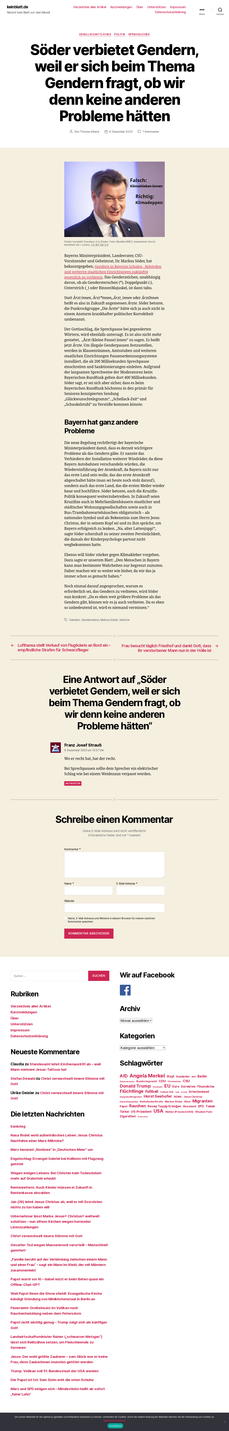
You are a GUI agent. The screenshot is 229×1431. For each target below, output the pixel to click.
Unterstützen (156, 7)
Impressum (178, 7)
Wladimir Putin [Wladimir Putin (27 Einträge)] (203, 1112)
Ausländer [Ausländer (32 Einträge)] (183, 1077)
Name (69, 884)
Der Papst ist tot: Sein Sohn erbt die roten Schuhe (53, 1380)
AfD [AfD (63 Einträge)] (124, 1076)
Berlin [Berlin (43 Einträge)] (202, 1077)
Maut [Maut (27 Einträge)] (187, 1102)
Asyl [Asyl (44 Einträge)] (170, 1077)
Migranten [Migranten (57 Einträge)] (202, 1101)
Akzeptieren (115, 1426)
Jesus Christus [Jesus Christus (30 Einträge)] (192, 1097)
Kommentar (72, 849)
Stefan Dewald (23, 1079)
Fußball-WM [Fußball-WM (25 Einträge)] (166, 1092)
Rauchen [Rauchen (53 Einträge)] (137, 1106)
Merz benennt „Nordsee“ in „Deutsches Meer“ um (53, 1150)
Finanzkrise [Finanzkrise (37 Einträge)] (205, 1087)
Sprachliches (140, 34)
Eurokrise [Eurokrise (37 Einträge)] (188, 1087)
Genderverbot (91, 620)
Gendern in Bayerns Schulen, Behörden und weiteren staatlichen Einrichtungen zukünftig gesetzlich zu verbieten (113, 272)
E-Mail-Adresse (127, 884)
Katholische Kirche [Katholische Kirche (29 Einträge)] (151, 1102)
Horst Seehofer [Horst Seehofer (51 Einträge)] (158, 1096)
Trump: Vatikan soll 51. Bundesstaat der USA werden (56, 1371)
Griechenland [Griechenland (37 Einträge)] (199, 1092)
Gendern (74, 620)
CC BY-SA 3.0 (99, 245)
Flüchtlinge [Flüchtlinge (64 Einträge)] (131, 1091)
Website (69, 901)
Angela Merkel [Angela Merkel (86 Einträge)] (147, 1076)
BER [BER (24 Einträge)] (194, 1077)
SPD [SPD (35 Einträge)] (201, 1107)
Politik (119, 34)
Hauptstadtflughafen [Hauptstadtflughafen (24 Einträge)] (131, 1097)
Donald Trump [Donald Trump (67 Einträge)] (135, 1086)
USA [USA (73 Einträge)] (158, 1111)
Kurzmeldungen (121, 7)
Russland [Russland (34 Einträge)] (189, 1107)
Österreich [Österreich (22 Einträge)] (143, 1117)
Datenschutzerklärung (170, 12)
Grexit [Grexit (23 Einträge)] (184, 1092)
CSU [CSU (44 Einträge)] (186, 1081)
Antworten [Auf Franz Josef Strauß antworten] (72, 783)
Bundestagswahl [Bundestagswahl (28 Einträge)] (146, 1081)
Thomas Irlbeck (89, 132)
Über (139, 7)
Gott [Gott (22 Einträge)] (177, 1093)
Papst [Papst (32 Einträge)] (123, 1107)
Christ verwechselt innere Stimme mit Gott (48, 1236)
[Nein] (224, 1422)
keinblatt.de (18, 7)
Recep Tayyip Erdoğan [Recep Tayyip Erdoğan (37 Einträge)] (164, 1107)
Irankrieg (18, 1126)
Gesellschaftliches (94, 34)
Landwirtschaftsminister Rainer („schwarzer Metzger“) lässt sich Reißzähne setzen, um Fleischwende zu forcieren (58, 1342)
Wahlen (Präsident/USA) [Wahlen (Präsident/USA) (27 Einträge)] (179, 1112)
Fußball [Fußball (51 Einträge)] (151, 1091)
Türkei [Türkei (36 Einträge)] (124, 1112)
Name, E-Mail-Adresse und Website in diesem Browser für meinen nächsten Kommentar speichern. (111, 920)
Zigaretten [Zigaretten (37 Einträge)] (128, 1117)
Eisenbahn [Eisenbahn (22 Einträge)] (157, 1087)
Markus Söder (110, 620)
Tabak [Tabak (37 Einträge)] (210, 1107)
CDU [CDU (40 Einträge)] (162, 1082)
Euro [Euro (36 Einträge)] (175, 1087)
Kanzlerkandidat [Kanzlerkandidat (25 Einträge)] (129, 1102)
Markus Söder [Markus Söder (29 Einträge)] (174, 1102)
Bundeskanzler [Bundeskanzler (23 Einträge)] (127, 1082)
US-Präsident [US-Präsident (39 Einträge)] (141, 1112)
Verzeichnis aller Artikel (89, 7)
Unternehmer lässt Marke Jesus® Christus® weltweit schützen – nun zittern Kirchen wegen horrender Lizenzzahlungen (57, 1222)
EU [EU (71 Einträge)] (167, 1086)
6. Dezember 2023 (121, 132)
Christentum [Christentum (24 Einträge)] (174, 1082)
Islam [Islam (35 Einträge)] (178, 1097)
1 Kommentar (151, 132)
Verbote (125, 620)
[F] (169, 990)
